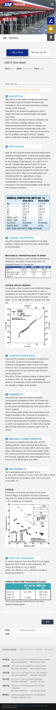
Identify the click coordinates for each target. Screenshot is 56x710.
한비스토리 (49, 650)
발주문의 (39, 650)
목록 (47, 622)
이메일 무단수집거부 (26, 650)
